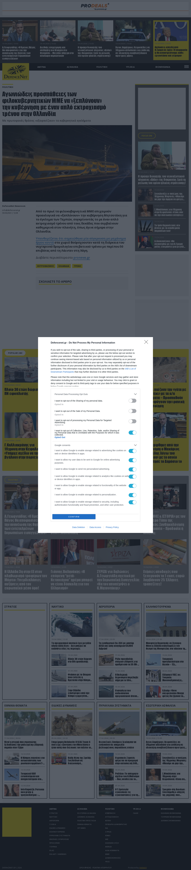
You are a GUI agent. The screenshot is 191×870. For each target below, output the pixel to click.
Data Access (95, 527)
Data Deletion (78, 527)
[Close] (147, 343)
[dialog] (95, 435)
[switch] (132, 401)
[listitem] (95, 394)
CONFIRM (74, 517)
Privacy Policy (112, 527)
